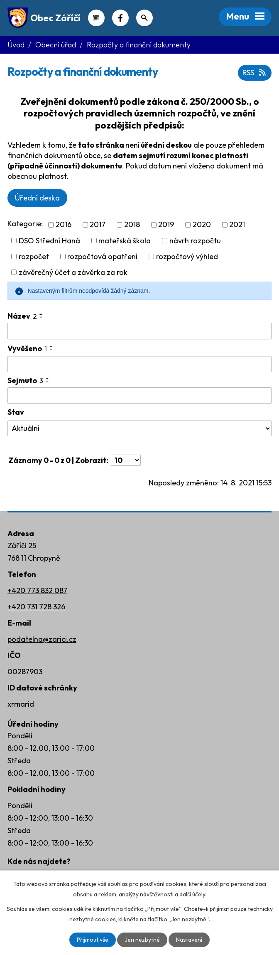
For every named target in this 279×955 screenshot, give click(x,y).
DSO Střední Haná (49, 240)
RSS (254, 72)
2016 (63, 225)
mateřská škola (124, 240)
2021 (237, 225)
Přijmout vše (92, 939)
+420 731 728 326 (36, 606)
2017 (97, 225)
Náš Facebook (120, 18)
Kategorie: (25, 223)
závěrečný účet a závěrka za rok (73, 272)
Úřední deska (37, 198)
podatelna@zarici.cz (41, 639)
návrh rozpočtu (195, 240)
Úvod (15, 44)
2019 (166, 225)
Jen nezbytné (142, 939)
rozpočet (34, 256)
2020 (202, 225)
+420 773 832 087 (37, 590)
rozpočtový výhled (187, 256)
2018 (132, 225)
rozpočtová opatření (102, 256)
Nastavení (189, 939)
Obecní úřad (55, 44)
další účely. (192, 894)
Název (22, 316)
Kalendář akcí (96, 18)
